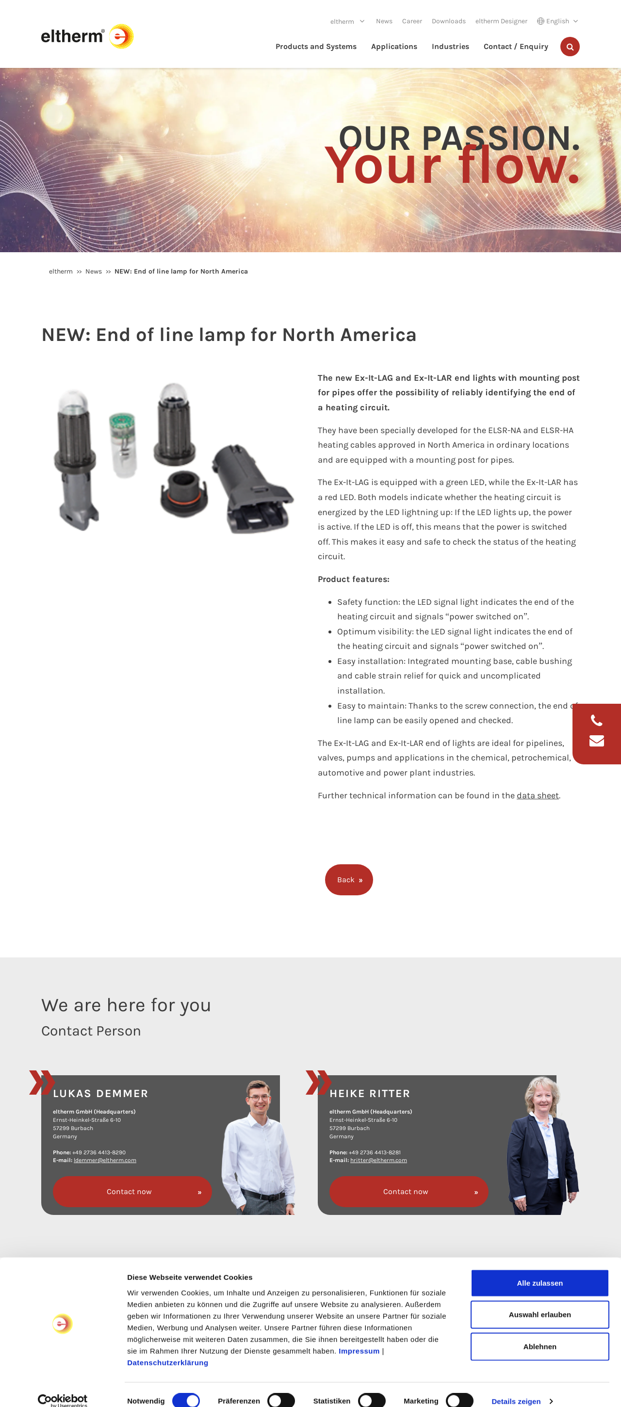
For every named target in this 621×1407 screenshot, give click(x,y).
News (384, 21)
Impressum (359, 1337)
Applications (394, 46)
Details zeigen (515, 1388)
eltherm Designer (501, 21)
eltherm (343, 21)
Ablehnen (539, 1332)
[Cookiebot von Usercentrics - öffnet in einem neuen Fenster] (62, 1388)
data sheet (538, 795)
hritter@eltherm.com (378, 1160)
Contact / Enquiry (516, 46)
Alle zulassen (540, 1269)
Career (412, 21)
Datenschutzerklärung (168, 1348)
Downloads (449, 21)
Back (346, 879)
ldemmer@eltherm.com (105, 1160)
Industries (450, 46)
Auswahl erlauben (540, 1301)
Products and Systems (316, 46)
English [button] (553, 21)
